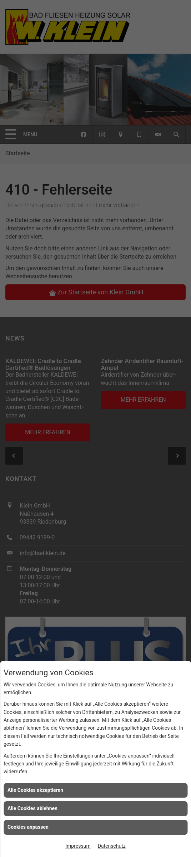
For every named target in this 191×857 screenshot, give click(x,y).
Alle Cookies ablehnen (32, 808)
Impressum (77, 846)
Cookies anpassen (28, 827)
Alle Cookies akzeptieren (35, 790)
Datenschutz (112, 846)
